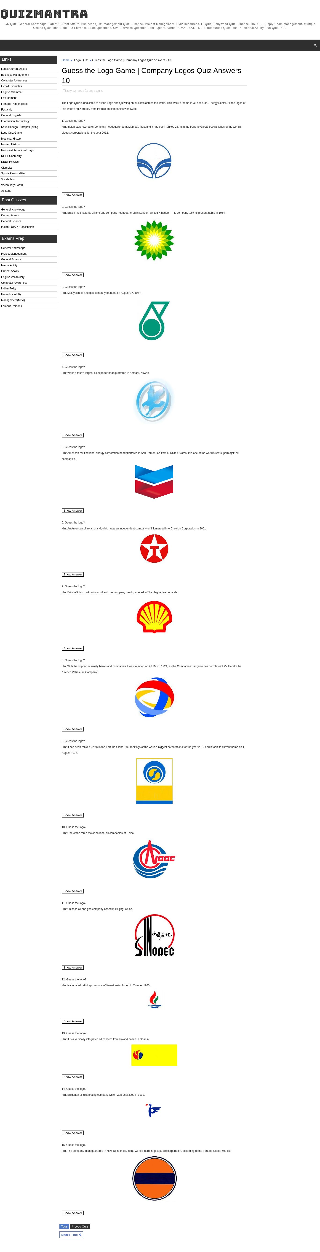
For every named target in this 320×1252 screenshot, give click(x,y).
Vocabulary (8, 179)
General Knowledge (13, 209)
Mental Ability (9, 265)
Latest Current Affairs (14, 68)
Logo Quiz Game (11, 132)
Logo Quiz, (95, 90)
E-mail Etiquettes (11, 86)
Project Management (14, 253)
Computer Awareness (14, 80)
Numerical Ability (11, 294)
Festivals (6, 109)
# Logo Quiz (80, 1226)
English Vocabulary (12, 277)
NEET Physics (10, 161)
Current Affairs (10, 215)
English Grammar (11, 92)
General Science (11, 221)
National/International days (17, 150)
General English (11, 115)
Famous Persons (11, 306)
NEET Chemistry (11, 156)
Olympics (6, 167)
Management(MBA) (13, 300)
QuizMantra (44, 14)
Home (66, 60)
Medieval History (11, 138)
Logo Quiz (81, 60)
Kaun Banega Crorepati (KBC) (19, 127)
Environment (8, 98)
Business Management (15, 74)
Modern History (10, 144)
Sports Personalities (13, 173)
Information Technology (15, 121)
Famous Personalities (14, 103)
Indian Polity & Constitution (17, 227)
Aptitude (6, 190)
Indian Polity (8, 288)
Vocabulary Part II (12, 185)
